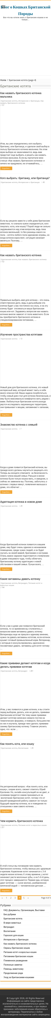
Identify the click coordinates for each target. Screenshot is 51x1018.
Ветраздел (22, 583)
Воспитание (23, 748)
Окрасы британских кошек (17, 948)
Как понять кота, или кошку (17, 743)
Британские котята (9, 101)
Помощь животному (14, 969)
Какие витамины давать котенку (20, 579)
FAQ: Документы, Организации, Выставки (24, 910)
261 (31, 671)
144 (2, 587)
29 (21, 506)
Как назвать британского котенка (22, 102)
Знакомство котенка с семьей (18, 424)
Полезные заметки (13, 964)
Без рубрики (10, 914)
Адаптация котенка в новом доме (21, 501)
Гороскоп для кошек (14, 935)
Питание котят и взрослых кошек (32, 825)
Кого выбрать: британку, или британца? (25, 178)
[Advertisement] (25, 50)
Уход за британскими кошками (19, 977)
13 (21, 339)
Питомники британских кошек (18, 956)
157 (2, 105)
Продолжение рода (13, 973)
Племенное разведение (15, 960)
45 (44, 182)
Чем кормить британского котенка (21, 821)
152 (2, 261)
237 (2, 827)
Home (3, 80)
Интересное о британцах (29, 101)
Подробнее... (6, 168)
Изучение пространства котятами (21, 334)
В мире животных (12, 923)
